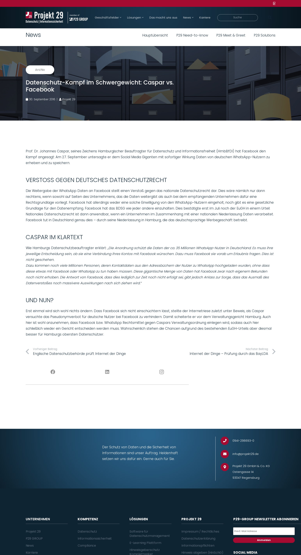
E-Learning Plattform (145, 543)
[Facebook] (53, 372)
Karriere (32, 552)
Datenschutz (87, 531)
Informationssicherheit (95, 538)
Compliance (87, 545)
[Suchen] (269, 17)
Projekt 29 (33, 531)
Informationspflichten (197, 545)
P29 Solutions (264, 35)
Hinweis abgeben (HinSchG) (202, 552)
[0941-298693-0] (227, 441)
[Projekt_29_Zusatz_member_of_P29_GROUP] (78, 17)
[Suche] (237, 17)
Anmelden (264, 540)
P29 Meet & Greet (230, 35)
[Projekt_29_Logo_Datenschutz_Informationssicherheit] (44, 17)
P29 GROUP (34, 538)
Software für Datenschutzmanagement (150, 533)
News (30, 545)
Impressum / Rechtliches (200, 531)
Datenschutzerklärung (198, 538)
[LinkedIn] (107, 372)
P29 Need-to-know (192, 35)
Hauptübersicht (155, 35)
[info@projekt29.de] (227, 454)
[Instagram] (161, 372)
